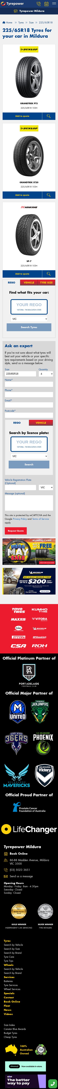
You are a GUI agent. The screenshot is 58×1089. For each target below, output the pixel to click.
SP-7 (29, 261)
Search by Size (12, 948)
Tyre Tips (8, 960)
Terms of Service (40, 518)
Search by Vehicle (13, 944)
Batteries (8, 981)
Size (7, 369)
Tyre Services (11, 985)
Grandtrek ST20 (29, 182)
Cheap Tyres (10, 1037)
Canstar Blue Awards (15, 1029)
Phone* (9, 390)
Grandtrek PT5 (29, 103)
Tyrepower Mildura (29, 11)
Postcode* (10, 410)
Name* (9, 380)
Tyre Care (9, 956)
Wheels (8, 965)
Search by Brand (12, 952)
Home (7, 22)
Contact (9, 997)
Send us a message (21, 876)
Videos (8, 1014)
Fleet (7, 1005)
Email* (8, 400)
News (7, 1010)
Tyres (7, 940)
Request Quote (16, 530)
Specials (9, 993)
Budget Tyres (10, 1033)
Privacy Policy (20, 518)
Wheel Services (12, 989)
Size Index (9, 1025)
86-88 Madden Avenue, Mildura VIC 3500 (29, 862)
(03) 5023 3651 (20, 870)
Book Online (12, 1001)
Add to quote (22, 116)
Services (9, 977)
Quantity (43, 369)
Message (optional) (15, 493)
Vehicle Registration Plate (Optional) (18, 481)
